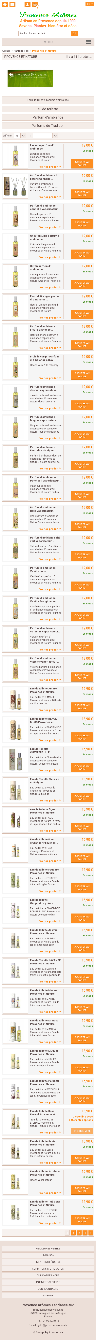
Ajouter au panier (81, 164)
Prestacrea (56, 1332)
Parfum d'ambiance (48, 117)
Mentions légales (48, 1262)
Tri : (30, 135)
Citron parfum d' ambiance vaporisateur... (40, 269)
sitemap (48, 1295)
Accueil (6, 50)
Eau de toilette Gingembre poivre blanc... (41, 903)
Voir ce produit (48, 166)
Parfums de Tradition (48, 126)
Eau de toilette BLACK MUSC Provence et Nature (43, 722)
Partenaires (21, 50)
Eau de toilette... (48, 109)
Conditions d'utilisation (48, 1268)
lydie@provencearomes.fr (52, 1325)
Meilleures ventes (48, 1248)
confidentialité (48, 1288)
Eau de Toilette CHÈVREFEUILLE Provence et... (39, 752)
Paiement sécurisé (48, 1282)
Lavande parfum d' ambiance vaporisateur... (41, 148)
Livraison (48, 1255)
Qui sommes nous (48, 1275)
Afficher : (8, 135)
